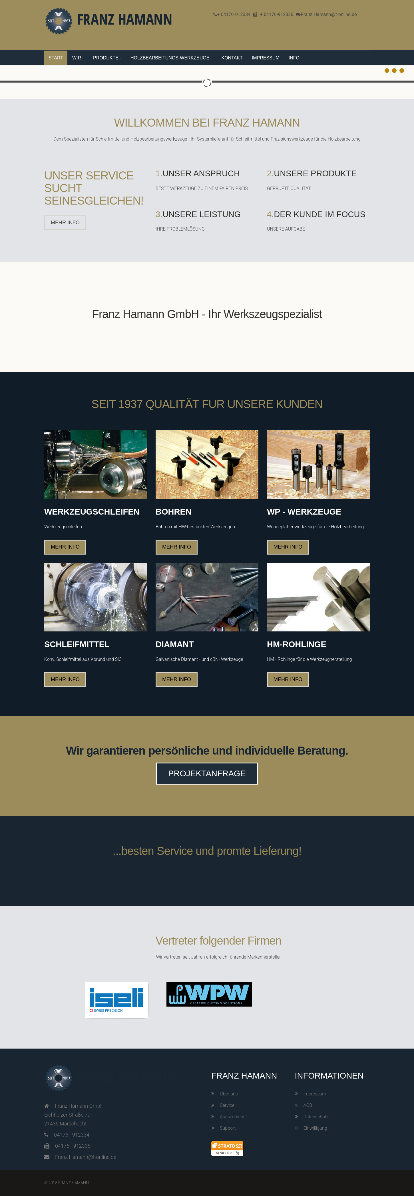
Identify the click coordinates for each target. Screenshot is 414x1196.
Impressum (315, 1094)
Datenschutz (316, 1116)
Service (227, 1105)
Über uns (229, 1094)
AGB (308, 1105)
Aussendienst (233, 1116)
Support (228, 1128)
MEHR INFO (65, 222)
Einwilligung (315, 1128)
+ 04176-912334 (233, 14)
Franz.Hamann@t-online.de (329, 14)
